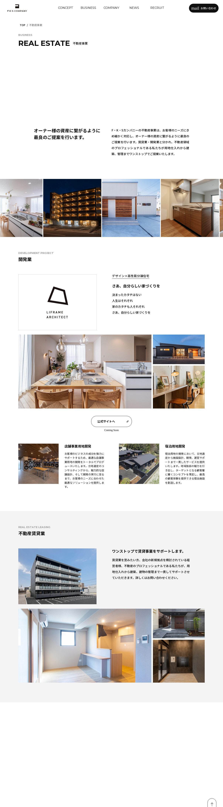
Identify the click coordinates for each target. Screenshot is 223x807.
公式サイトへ (113, 421)
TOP (22, 25)
